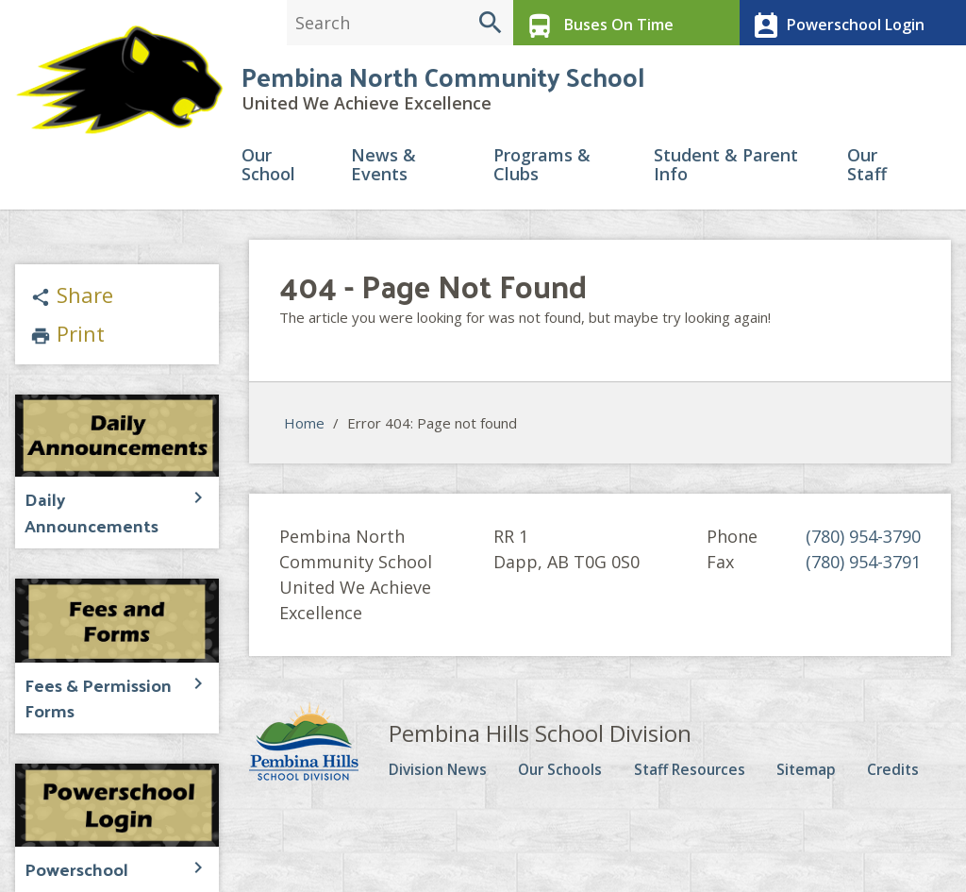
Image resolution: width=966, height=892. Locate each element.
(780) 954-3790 (863, 546)
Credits (902, 779)
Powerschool (70, 840)
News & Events (383, 176)
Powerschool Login (832, 23)
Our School (268, 176)
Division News (447, 779)
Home (304, 433)
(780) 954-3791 (863, 572)
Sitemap (820, 779)
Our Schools (572, 779)
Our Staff (867, 176)
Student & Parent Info (726, 176)
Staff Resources (704, 779)
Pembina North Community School (443, 84)
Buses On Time (594, 23)
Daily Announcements (100, 507)
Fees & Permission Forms (88, 674)
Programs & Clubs (542, 176)
